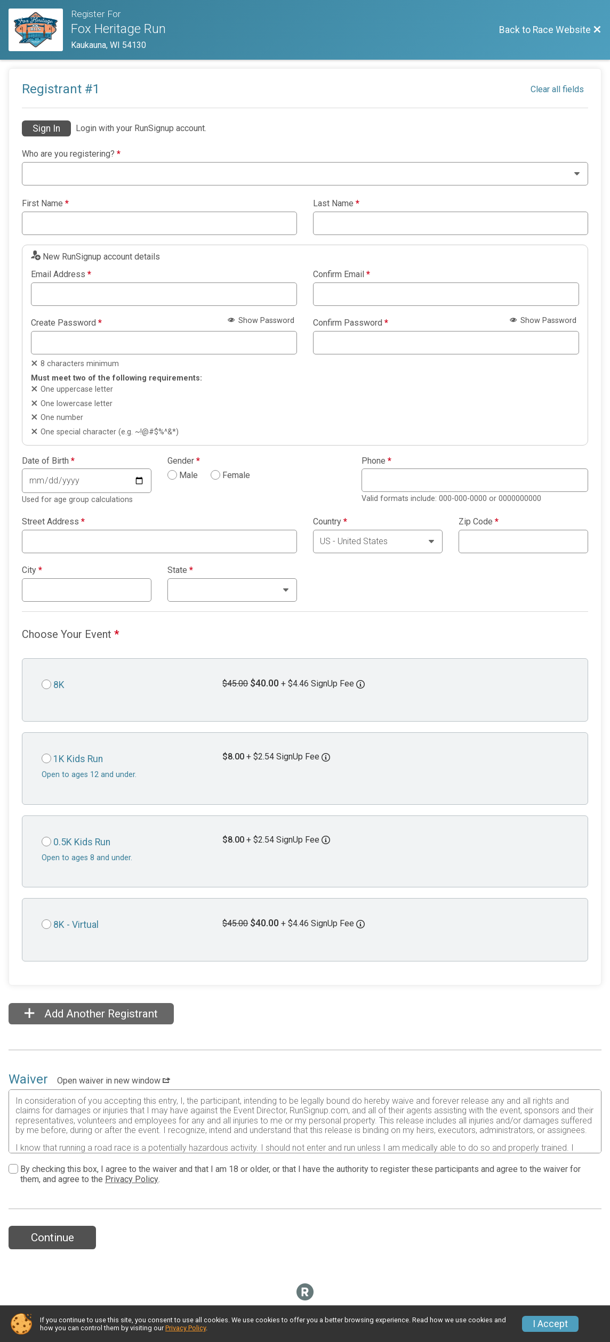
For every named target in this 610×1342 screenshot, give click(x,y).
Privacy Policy (131, 1179)
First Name (45, 203)
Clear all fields (557, 89)
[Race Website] (40, 30)
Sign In (46, 128)
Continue (52, 1237)
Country (330, 522)
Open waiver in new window (113, 1081)
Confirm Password (350, 323)
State (180, 570)
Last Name (336, 203)
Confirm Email (341, 274)
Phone (376, 461)
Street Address (53, 522)
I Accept (550, 1324)
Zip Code (479, 522)
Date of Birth (48, 461)
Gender (183, 461)
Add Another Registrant (91, 1013)
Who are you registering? (71, 154)
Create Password (66, 323)
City (32, 570)
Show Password (261, 320)
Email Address (61, 274)
